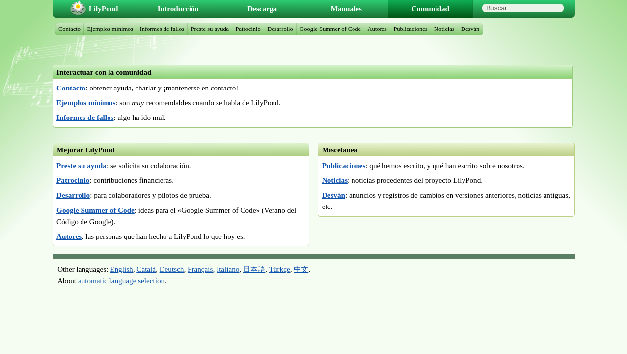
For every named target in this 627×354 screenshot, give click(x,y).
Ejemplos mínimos (85, 102)
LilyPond (103, 8)
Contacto (70, 88)
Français (200, 269)
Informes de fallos (84, 117)
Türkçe (279, 269)
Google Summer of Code (95, 210)
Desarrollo (73, 195)
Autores (69, 236)
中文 (301, 269)
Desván (333, 195)
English (121, 269)
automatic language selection (121, 280)
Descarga (262, 8)
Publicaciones (344, 165)
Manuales (346, 8)
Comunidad (430, 8)
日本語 (254, 269)
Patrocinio (72, 180)
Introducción (178, 8)
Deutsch (172, 269)
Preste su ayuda (81, 165)
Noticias (335, 180)
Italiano (228, 269)
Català (146, 269)
